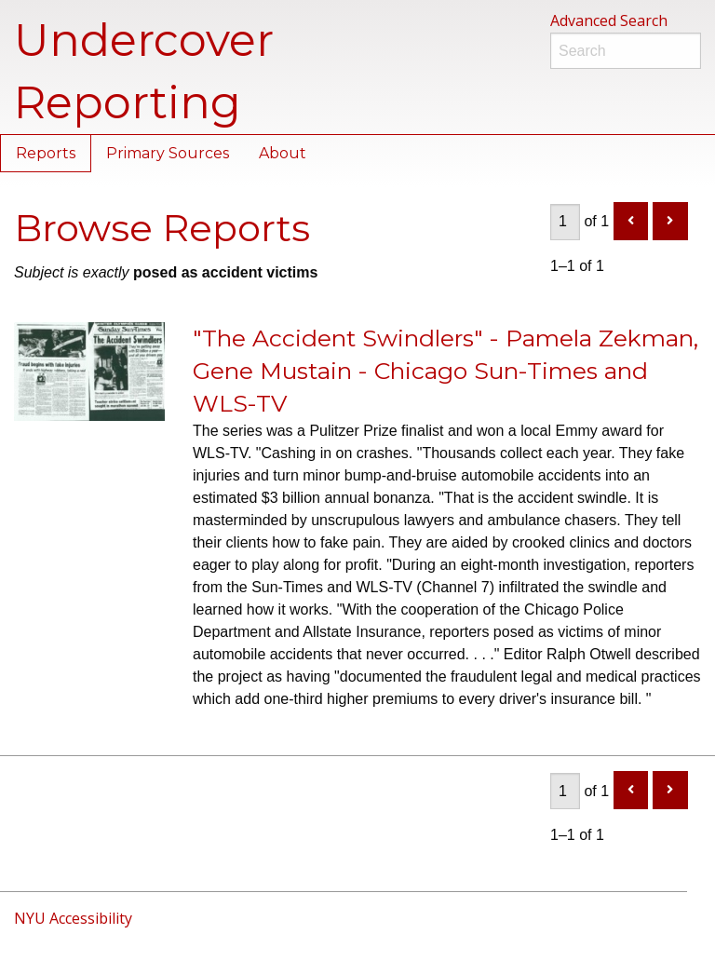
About (282, 153)
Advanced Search (609, 20)
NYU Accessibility (73, 918)
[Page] (565, 222)
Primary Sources (167, 153)
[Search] (625, 51)
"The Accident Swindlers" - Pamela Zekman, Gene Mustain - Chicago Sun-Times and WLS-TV (445, 370)
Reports (45, 153)
